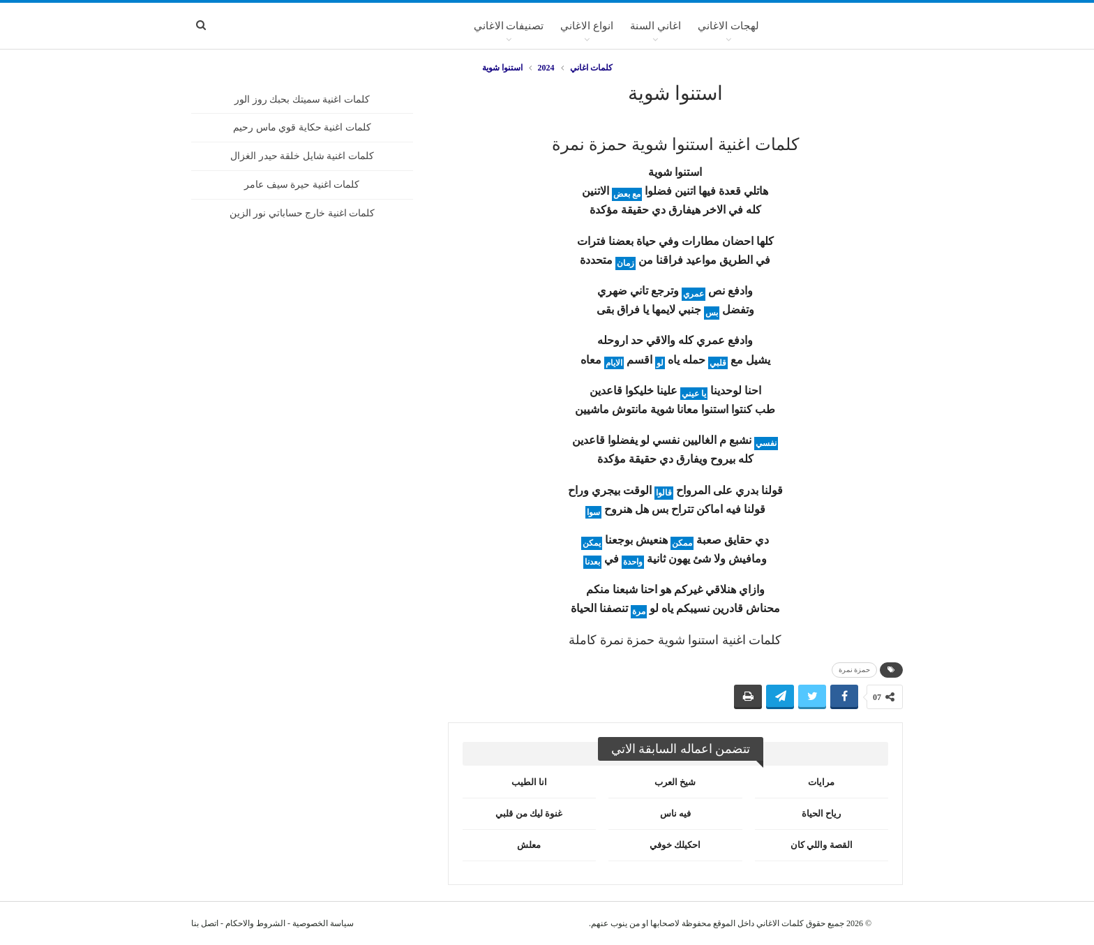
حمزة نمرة (855, 670)
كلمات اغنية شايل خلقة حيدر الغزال (302, 156)
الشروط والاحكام (255, 923)
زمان (625, 263)
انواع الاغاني (586, 25)
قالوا (664, 493)
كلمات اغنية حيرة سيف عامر (301, 184)
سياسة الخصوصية (323, 923)
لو (660, 363)
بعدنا (592, 562)
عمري (693, 294)
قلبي (718, 363)
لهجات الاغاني (728, 25)
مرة (638, 611)
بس (711, 313)
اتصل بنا (204, 923)
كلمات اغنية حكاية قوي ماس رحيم (302, 127)
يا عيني (694, 394)
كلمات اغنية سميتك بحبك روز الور (302, 99)
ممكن (682, 543)
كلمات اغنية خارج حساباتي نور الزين (302, 213)
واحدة (633, 562)
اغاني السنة (655, 25)
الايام (614, 363)
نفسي (766, 443)
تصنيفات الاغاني (509, 25)
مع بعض (626, 194)
